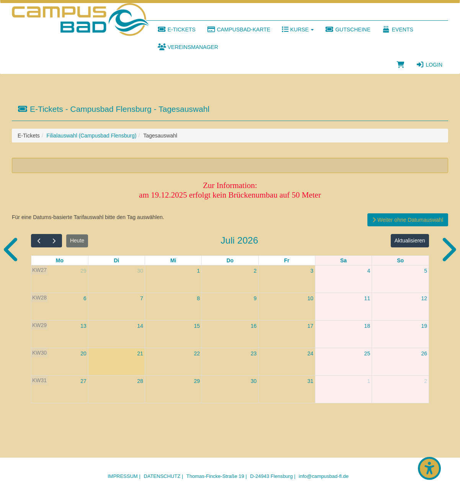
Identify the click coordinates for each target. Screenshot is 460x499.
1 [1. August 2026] (368, 381)
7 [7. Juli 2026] (141, 298)
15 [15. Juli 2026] (197, 326)
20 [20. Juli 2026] (83, 353)
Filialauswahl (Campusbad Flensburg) (92, 136)
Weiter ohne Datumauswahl (407, 220)
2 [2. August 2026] (425, 381)
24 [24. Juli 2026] (310, 353)
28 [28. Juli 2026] (140, 381)
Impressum (123, 476)
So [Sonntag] (400, 260)
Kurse (298, 29)
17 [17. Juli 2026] (310, 326)
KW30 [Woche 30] (39, 353)
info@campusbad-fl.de (324, 476)
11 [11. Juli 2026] (367, 298)
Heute (77, 240)
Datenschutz (162, 476)
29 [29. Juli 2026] (197, 381)
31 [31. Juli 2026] (310, 381)
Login (429, 65)
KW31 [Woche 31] (39, 380)
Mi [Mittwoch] (173, 260)
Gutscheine (347, 29)
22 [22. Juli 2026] (197, 353)
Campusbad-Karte (239, 29)
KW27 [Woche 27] (39, 270)
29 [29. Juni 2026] (83, 271)
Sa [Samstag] (343, 260)
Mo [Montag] (60, 260)
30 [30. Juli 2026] (254, 381)
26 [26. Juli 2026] (424, 353)
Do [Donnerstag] (230, 260)
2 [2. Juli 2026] (255, 271)
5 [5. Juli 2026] (425, 271)
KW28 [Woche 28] (39, 297)
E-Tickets (177, 29)
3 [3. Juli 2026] (311, 271)
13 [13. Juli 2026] (83, 326)
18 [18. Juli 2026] (367, 326)
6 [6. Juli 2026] (84, 298)
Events (397, 29)
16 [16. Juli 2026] (254, 326)
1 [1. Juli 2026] (198, 271)
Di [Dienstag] (116, 260)
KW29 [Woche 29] (39, 325)
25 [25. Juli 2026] (367, 353)
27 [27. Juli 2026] (83, 381)
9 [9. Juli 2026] (255, 298)
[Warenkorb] (400, 65)
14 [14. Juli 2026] (140, 326)
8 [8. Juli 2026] (198, 298)
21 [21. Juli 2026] (140, 353)
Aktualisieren (410, 240)
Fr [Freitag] (286, 260)
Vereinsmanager (188, 47)
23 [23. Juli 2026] (254, 353)
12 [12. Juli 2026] (424, 298)
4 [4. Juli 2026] (368, 271)
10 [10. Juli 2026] (310, 298)
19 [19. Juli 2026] (424, 326)
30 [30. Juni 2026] (140, 271)
